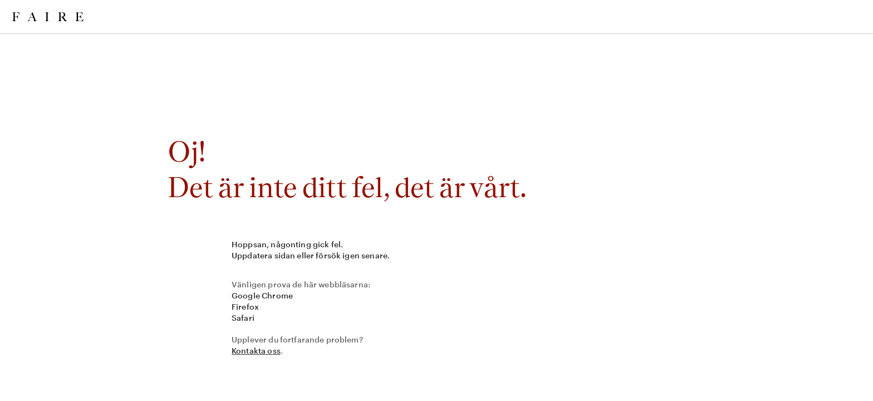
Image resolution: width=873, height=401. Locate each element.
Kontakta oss (256, 350)
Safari (243, 317)
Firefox (245, 306)
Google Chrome (262, 295)
